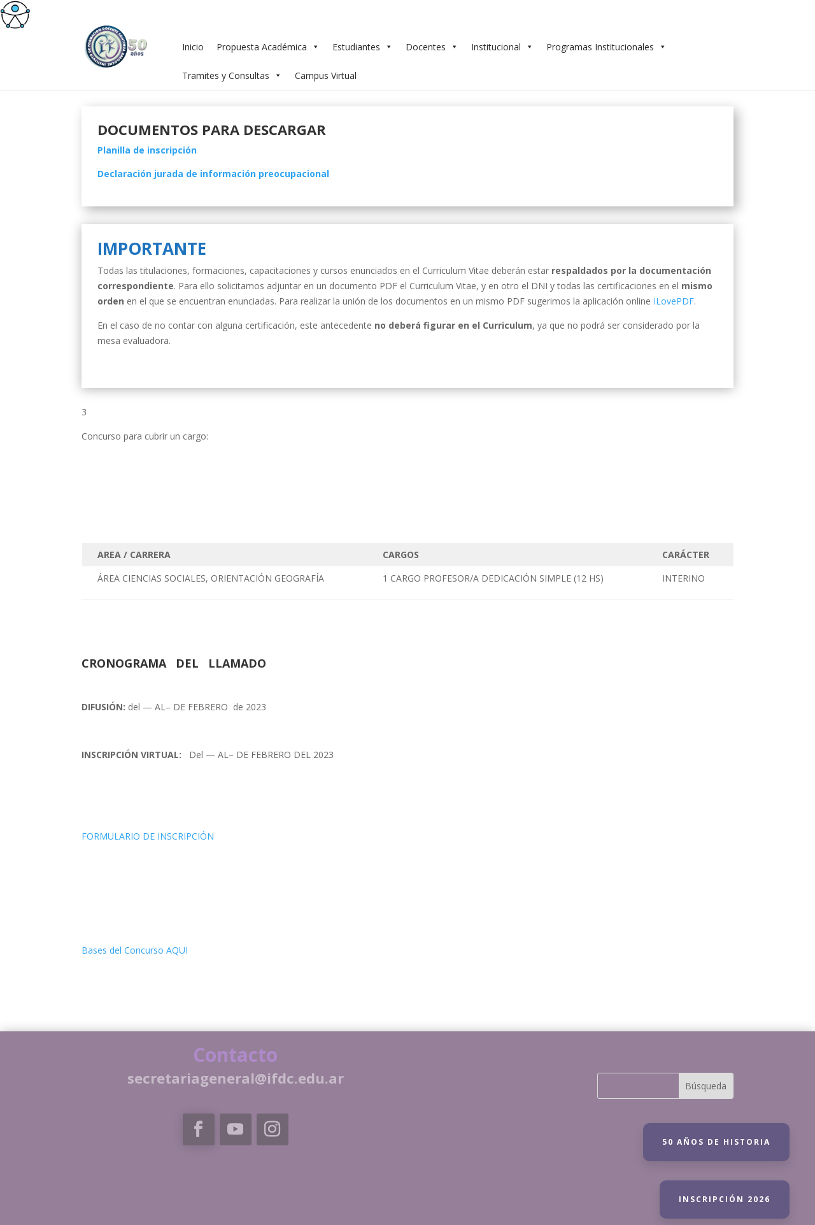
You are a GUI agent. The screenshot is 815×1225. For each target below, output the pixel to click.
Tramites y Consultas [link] (232, 75)
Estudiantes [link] (362, 46)
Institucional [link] (502, 46)
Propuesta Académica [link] (268, 46)
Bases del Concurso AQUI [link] (135, 950)
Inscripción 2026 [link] (724, 1199)
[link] (15, 15)
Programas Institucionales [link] (606, 46)
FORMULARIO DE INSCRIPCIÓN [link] (148, 836)
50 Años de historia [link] (716, 1141)
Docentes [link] (432, 46)
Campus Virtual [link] (326, 75)
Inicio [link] (193, 47)
